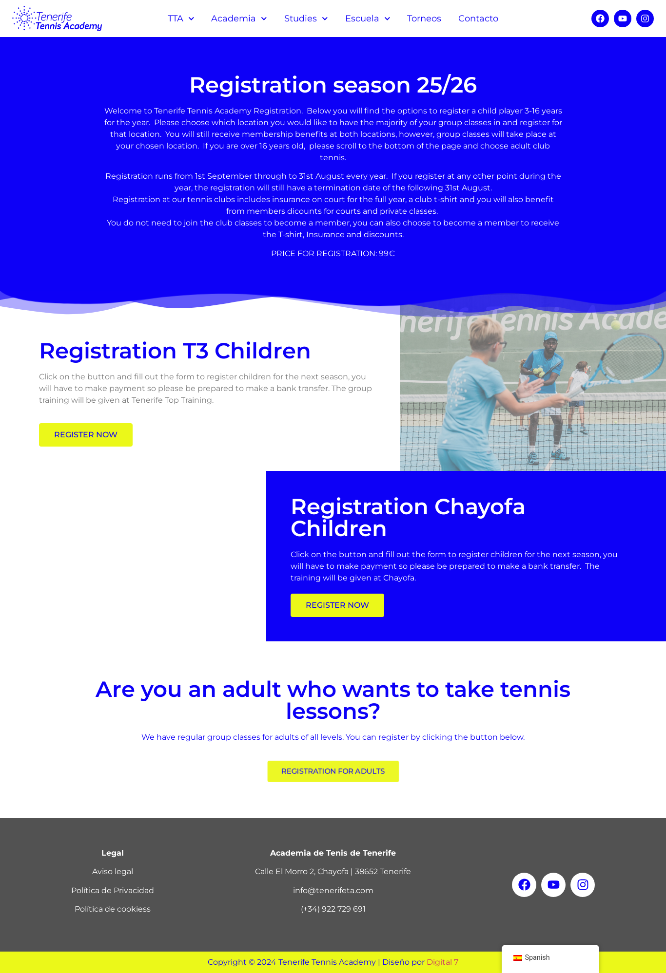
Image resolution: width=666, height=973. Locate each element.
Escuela (368, 19)
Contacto (478, 18)
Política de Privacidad (112, 890)
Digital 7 (442, 962)
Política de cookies (111, 909)
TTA (181, 19)
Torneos (424, 18)
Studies (306, 19)
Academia (239, 19)
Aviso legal (112, 871)
